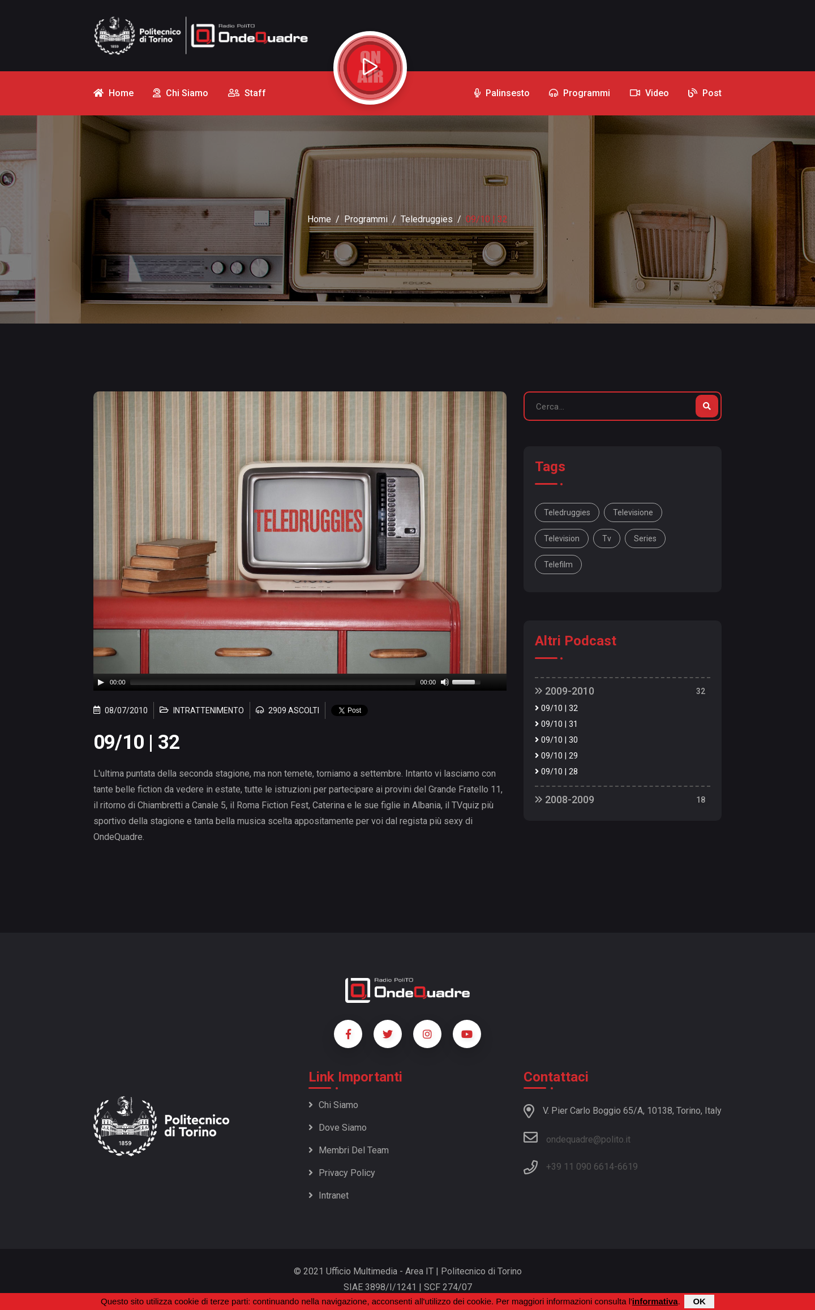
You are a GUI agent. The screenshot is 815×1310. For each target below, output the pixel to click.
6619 (627, 1166)
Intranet (328, 1195)
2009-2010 (564, 691)
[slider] (273, 682)
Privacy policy (341, 1172)
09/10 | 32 (556, 708)
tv (606, 538)
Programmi (366, 219)
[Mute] (444, 682)
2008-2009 (564, 799)
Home (319, 219)
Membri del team (348, 1150)
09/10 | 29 (556, 756)
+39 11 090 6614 (580, 1166)
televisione (633, 512)
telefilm (558, 564)
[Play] (100, 682)
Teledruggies (427, 219)
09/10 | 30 (556, 740)
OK (699, 1301)
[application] (300, 682)
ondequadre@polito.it (577, 1137)
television (562, 538)
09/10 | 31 (556, 724)
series (645, 538)
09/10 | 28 (556, 772)
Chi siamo (333, 1105)
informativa (655, 1301)
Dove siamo (337, 1127)
